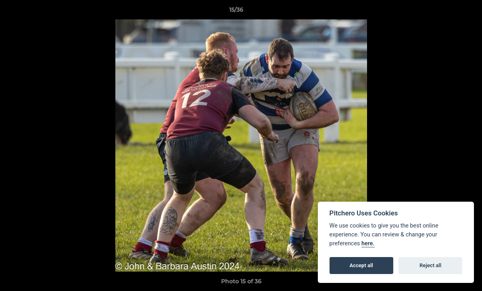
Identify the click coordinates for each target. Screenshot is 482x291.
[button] (448, 11)
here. (368, 243)
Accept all (361, 265)
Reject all (430, 265)
